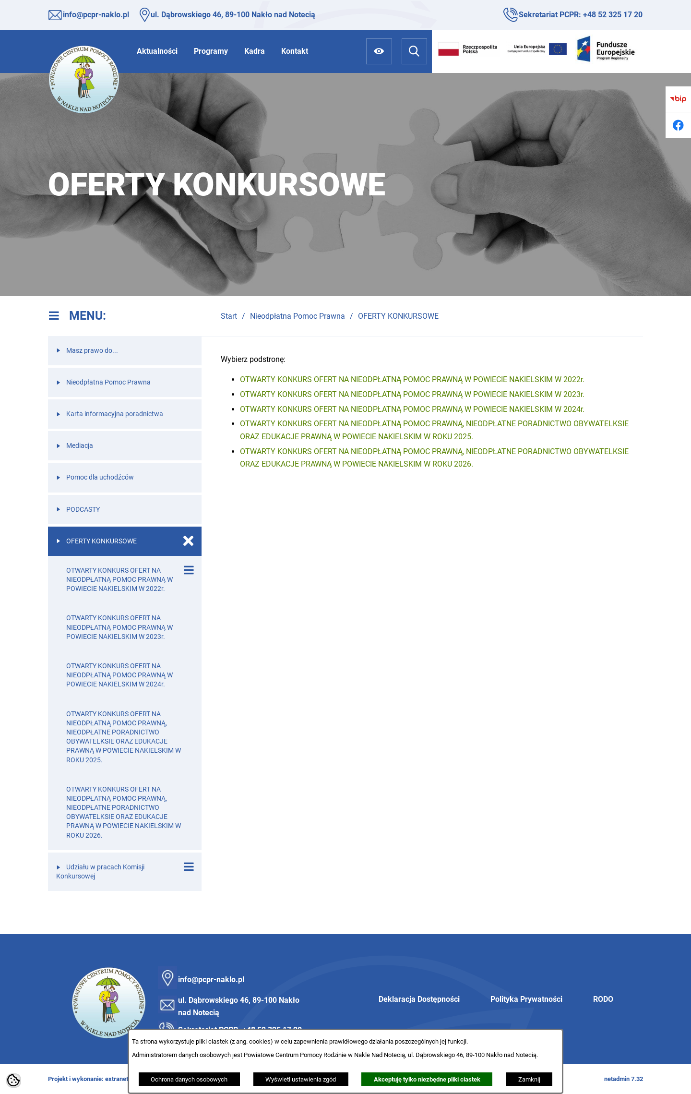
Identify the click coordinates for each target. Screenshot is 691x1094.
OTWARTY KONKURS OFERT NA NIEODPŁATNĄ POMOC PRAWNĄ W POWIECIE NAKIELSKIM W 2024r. (412, 409)
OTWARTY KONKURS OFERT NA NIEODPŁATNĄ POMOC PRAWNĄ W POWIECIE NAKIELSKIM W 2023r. (412, 394)
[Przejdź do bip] (678, 99)
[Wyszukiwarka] (414, 51)
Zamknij (529, 1079)
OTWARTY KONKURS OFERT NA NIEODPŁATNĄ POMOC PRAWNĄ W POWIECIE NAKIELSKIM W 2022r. (412, 379)
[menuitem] (157, 51)
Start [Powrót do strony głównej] (229, 316)
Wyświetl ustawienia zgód (300, 1079)
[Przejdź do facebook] (678, 125)
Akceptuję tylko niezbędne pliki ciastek (427, 1079)
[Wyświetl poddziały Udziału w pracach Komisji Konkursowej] (188, 867)
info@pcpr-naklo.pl (96, 14)
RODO (603, 999)
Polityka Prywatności (526, 999)
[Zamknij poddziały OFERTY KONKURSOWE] (188, 541)
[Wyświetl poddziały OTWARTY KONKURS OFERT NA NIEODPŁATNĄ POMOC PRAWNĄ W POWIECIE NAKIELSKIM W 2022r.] (188, 570)
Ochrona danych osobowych (189, 1079)
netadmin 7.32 (623, 1078)
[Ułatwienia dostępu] (379, 51)
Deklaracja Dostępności (419, 999)
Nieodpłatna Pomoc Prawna (297, 316)
